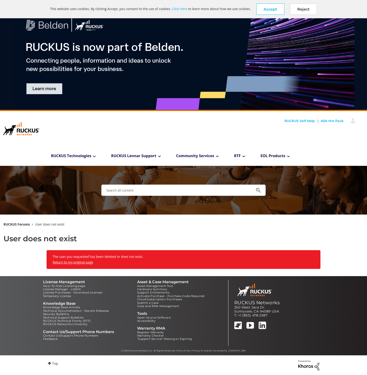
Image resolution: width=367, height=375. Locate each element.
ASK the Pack (332, 121)
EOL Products (273, 155)
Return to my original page (73, 262)
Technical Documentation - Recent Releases (76, 310)
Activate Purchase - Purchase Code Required (171, 296)
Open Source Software (154, 317)
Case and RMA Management (158, 306)
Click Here (179, 9)
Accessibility (146, 321)
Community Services (195, 155)
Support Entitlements (153, 292)
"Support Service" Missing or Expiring (164, 339)
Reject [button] (303, 9)
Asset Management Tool (155, 286)
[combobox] (183, 190)
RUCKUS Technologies (71, 155)
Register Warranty (150, 332)
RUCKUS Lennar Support (133, 155)
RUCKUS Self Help (299, 121)
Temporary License (57, 296)
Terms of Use (183, 350)
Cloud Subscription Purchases (159, 299)
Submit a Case (147, 302)
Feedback (50, 339)
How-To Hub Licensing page (64, 286)
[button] (270, 9)
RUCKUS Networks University (65, 324)
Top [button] (55, 363)
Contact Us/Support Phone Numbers (71, 335)
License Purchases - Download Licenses (73, 292)
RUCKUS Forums (17, 224)
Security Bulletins (56, 314)
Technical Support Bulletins (63, 317)
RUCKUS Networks (257, 302)
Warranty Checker (150, 335)
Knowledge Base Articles (61, 307)
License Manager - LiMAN (62, 289)
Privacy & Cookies (202, 350)
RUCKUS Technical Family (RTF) (67, 321)
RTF (237, 155)
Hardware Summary (152, 289)
